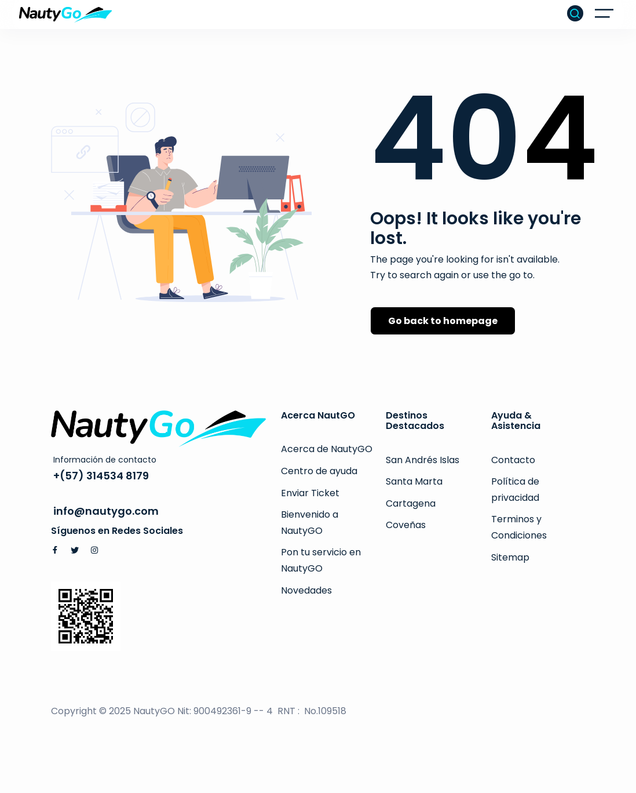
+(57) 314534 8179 (101, 475)
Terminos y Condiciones (519, 527)
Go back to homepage (443, 321)
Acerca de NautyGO (326, 449)
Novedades (306, 590)
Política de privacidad (515, 489)
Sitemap (510, 557)
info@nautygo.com (106, 511)
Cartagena (411, 503)
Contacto (513, 460)
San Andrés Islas (422, 460)
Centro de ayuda (319, 471)
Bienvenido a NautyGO (309, 522)
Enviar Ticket (310, 493)
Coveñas (406, 525)
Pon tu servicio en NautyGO (321, 560)
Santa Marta (414, 481)
